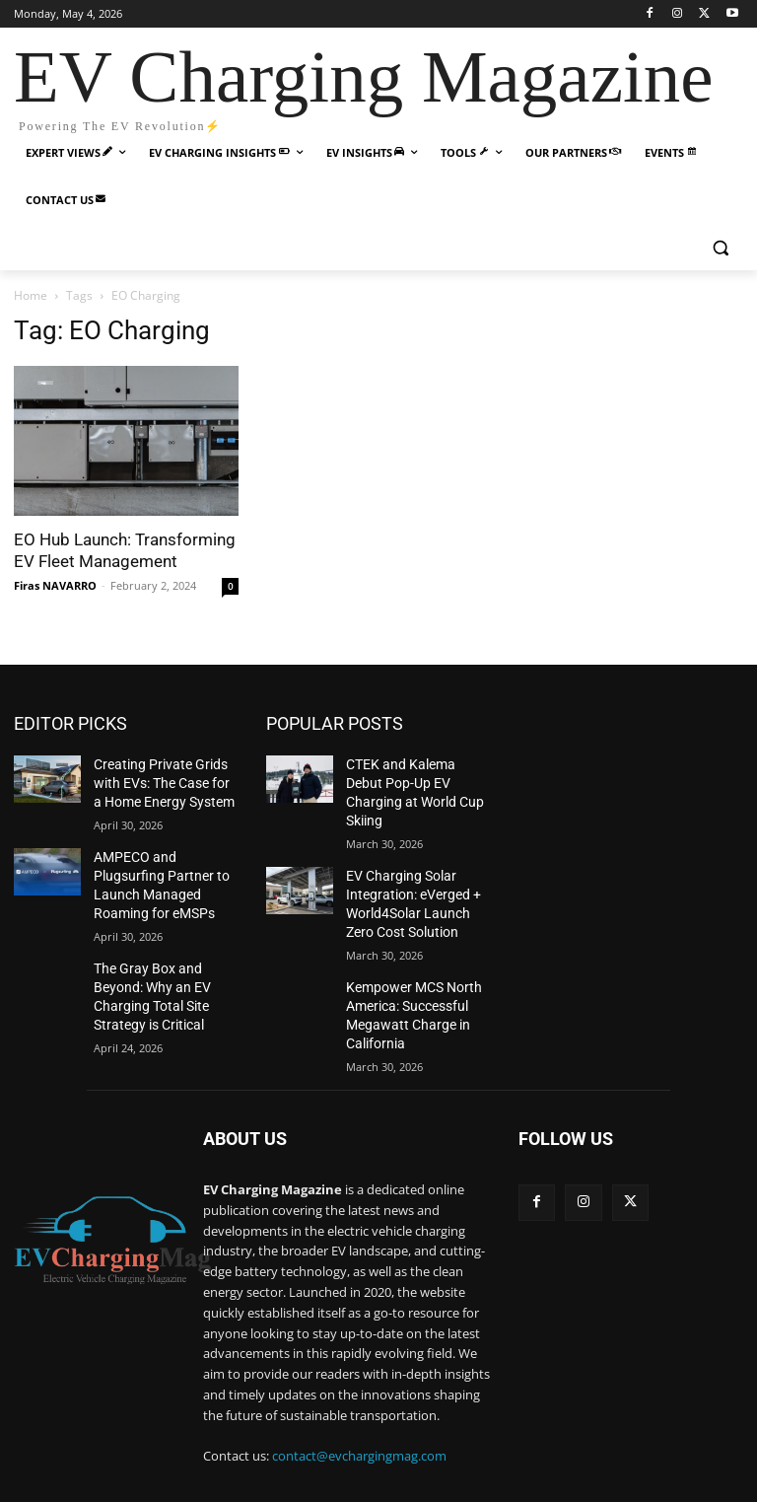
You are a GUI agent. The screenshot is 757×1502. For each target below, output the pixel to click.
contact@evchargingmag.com (359, 1413)
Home (30, 295)
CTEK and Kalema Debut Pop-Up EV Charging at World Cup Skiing (412, 780)
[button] (720, 248)
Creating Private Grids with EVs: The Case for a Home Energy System (165, 780)
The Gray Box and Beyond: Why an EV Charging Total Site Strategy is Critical (164, 968)
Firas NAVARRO (55, 585)
